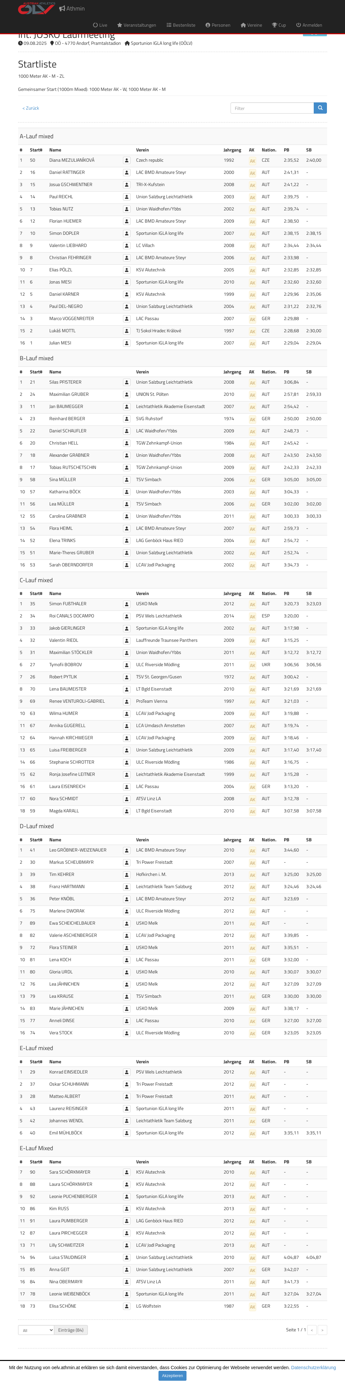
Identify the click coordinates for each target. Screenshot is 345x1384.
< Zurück (30, 107)
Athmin (72, 8)
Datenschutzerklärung (313, 1367)
